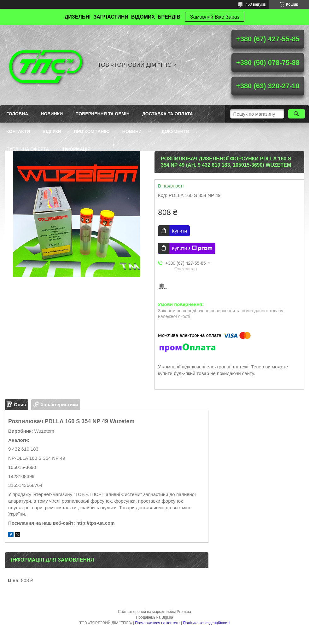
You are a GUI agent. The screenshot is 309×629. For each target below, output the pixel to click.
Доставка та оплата (167, 113)
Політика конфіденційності (206, 623)
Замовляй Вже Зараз (214, 17)
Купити (179, 231)
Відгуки (52, 131)
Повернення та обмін (102, 113)
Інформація (75, 149)
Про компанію (92, 131)
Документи (175, 131)
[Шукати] (296, 113)
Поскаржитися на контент (157, 623)
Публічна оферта (27, 149)
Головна (17, 113)
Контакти (18, 131)
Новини (132, 131)
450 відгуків (256, 4)
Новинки (52, 113)
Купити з (192, 248)
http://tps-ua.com (95, 523)
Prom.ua (184, 611)
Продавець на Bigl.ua (154, 617)
